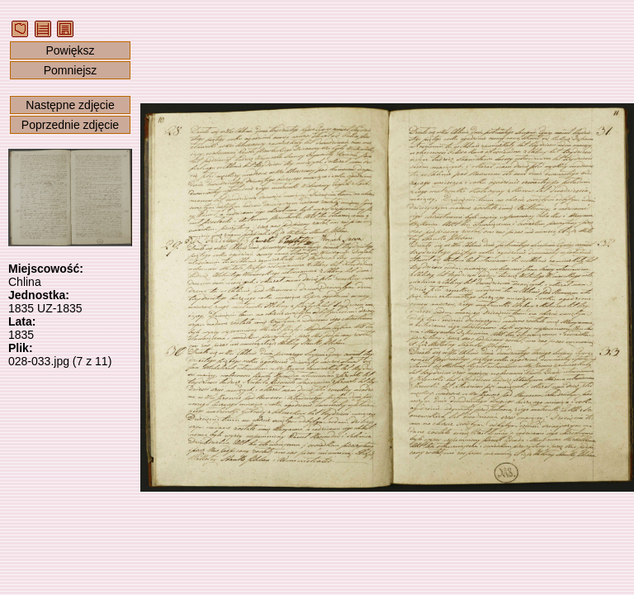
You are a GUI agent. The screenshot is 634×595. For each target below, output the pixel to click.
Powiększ (69, 50)
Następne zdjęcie (70, 105)
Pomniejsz (70, 70)
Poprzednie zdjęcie (70, 124)
